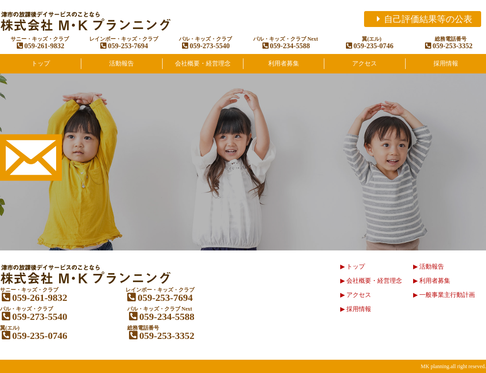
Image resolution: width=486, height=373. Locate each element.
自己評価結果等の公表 (422, 19)
